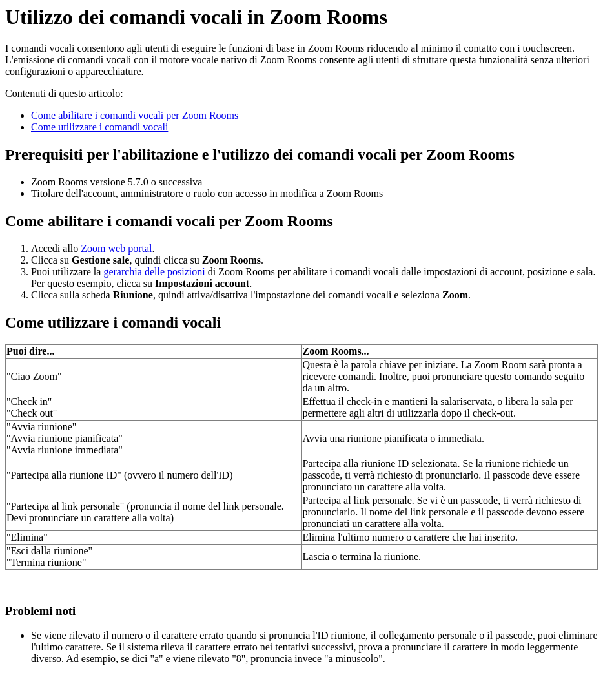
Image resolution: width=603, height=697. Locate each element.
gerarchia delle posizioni (154, 271)
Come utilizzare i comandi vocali (99, 126)
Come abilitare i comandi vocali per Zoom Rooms (134, 115)
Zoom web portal (116, 248)
